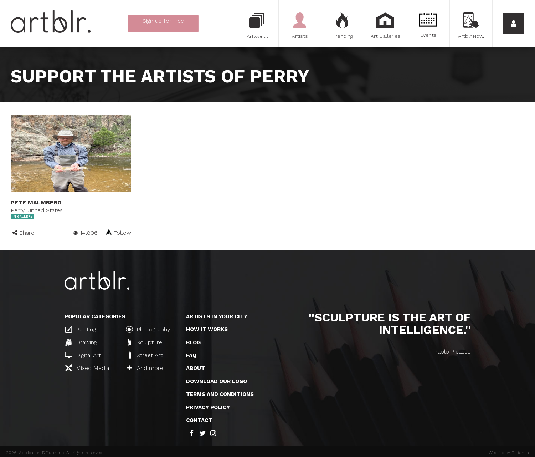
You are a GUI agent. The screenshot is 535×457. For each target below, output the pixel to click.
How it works (207, 329)
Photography (148, 329)
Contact (199, 420)
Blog (193, 342)
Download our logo (216, 381)
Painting (80, 329)
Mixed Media (87, 367)
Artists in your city (216, 316)
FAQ (191, 355)
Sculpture (145, 342)
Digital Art (83, 355)
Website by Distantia (509, 452)
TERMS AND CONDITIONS (220, 394)
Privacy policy (208, 407)
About (195, 368)
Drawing (81, 342)
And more (145, 368)
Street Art (145, 355)
